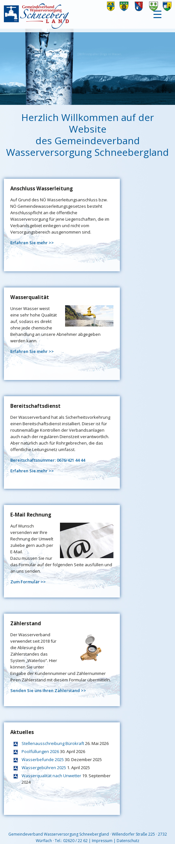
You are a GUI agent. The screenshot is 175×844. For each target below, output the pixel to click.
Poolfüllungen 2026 (40, 751)
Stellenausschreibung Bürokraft (53, 743)
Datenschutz (128, 840)
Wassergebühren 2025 (44, 767)
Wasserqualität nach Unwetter (51, 776)
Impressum (102, 840)
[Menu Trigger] (157, 14)
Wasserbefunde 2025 (43, 759)
